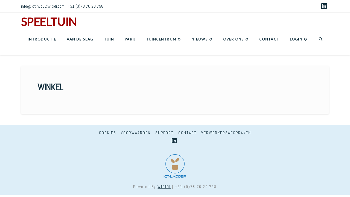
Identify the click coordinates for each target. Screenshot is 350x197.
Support (164, 132)
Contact (187, 132)
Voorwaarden (136, 132)
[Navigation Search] (320, 41)
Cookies (107, 132)
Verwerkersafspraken (226, 132)
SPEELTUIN (49, 21)
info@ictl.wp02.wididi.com (43, 6)
